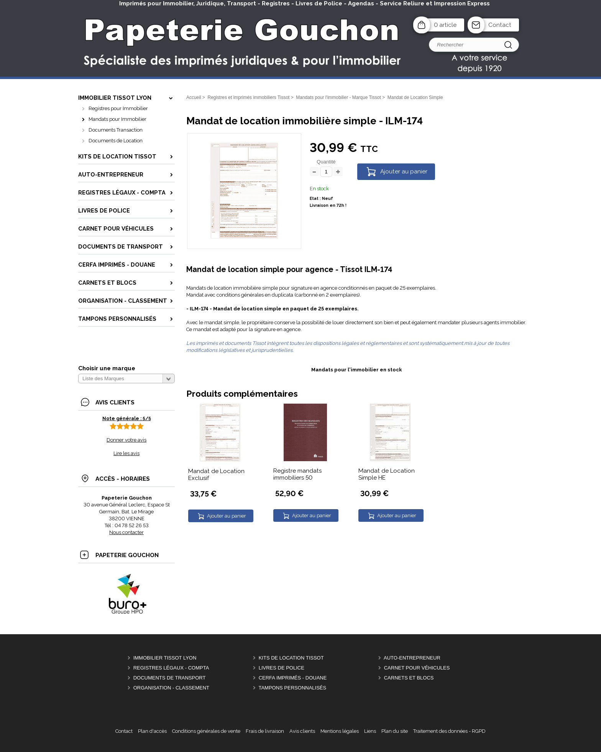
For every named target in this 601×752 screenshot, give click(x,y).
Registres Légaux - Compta (171, 668)
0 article (445, 24)
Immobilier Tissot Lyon (165, 658)
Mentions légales (339, 731)
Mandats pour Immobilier (117, 119)
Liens (370, 731)
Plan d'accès (152, 731)
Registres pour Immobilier (118, 108)
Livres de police (281, 668)
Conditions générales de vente (206, 731)
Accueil (193, 97)
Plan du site (394, 731)
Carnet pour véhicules (417, 668)
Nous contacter (126, 532)
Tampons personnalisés (292, 688)
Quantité (326, 162)
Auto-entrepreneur (412, 658)
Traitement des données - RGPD (449, 731)
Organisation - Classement (171, 688)
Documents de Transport (169, 678)
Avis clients (302, 731)
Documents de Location (116, 140)
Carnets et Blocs (409, 678)
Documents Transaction (116, 130)
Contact (499, 24)
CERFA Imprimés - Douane (293, 678)
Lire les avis (126, 453)
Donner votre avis (126, 440)
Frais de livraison (265, 731)
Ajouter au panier (403, 171)
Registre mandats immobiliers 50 (297, 474)
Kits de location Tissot (291, 658)
